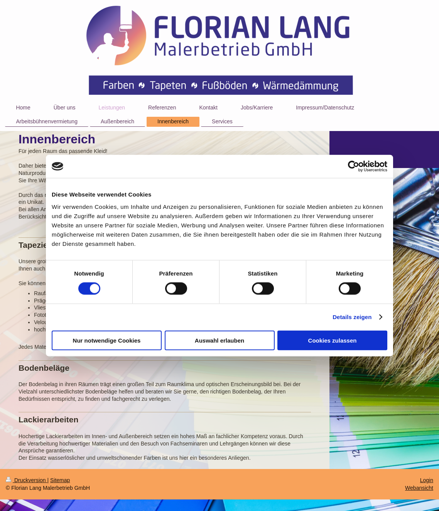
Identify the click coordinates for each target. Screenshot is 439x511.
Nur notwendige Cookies (107, 340)
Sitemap (60, 480)
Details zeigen (352, 317)
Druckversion (26, 480)
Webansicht (419, 488)
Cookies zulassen (332, 340)
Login (426, 480)
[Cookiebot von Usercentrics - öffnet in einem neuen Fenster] (353, 166)
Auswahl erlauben (219, 340)
